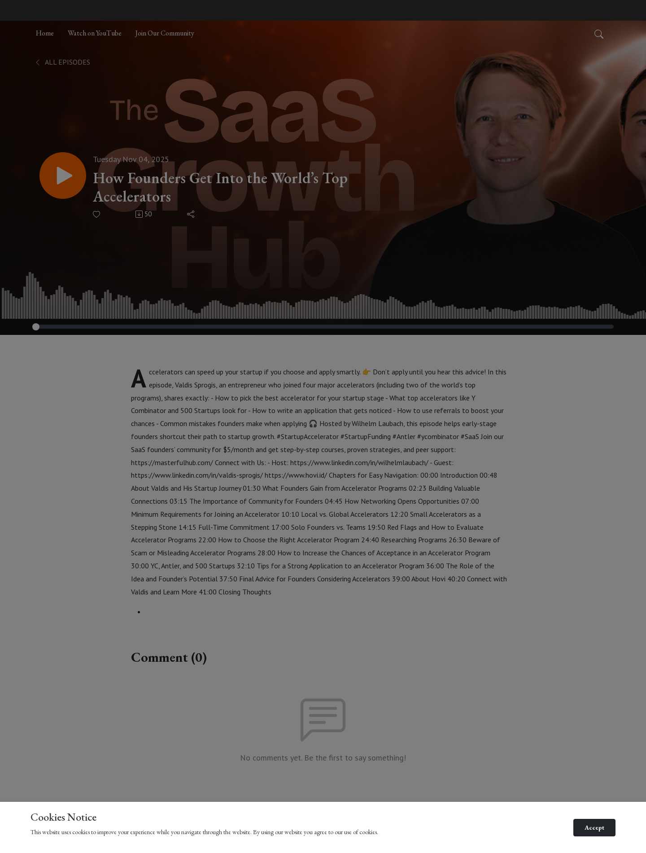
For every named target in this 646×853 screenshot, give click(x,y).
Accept (594, 827)
